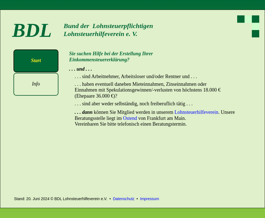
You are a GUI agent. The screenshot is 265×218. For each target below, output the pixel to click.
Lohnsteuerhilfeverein (196, 112)
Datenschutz (123, 199)
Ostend (130, 118)
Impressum (149, 199)
